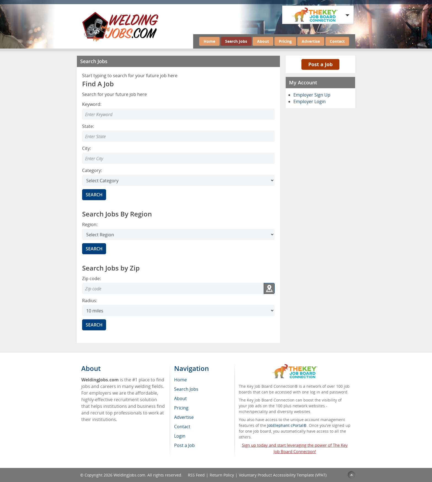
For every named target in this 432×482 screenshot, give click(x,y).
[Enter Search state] (178, 136)
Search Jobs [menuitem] (186, 389)
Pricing (285, 41)
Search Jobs (236, 41)
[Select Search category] (178, 180)
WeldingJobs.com (129, 475)
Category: (92, 170)
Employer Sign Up (311, 95)
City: (86, 148)
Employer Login (309, 101)
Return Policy (222, 475)
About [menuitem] (180, 398)
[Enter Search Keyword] (178, 114)
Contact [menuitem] (182, 427)
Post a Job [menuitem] (184, 445)
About (263, 41)
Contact (337, 41)
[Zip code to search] (173, 288)
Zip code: (91, 278)
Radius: (89, 301)
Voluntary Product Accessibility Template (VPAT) (282, 475)
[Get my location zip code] (269, 288)
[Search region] (178, 234)
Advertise (311, 41)
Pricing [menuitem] (181, 408)
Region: (90, 224)
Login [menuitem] (179, 436)
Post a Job (320, 64)
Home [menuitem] (180, 380)
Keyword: (91, 104)
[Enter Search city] (178, 158)
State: (88, 126)
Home (209, 41)
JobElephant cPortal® (287, 425)
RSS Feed (196, 475)
